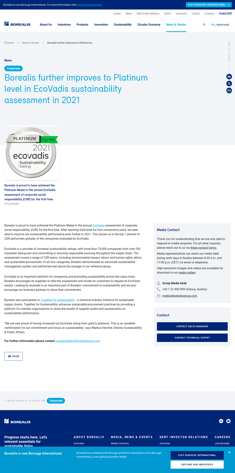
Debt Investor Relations (184, 427)
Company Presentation (173, 438)
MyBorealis (220, 24)
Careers (223, 427)
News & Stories (31, 33)
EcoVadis (99, 216)
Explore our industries (197, 464)
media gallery (187, 263)
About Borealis (89, 427)
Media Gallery (118, 438)
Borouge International (89, 4)
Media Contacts (120, 433)
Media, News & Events (132, 427)
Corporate (13, 59)
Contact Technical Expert (192, 328)
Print (14, 346)
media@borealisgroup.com (179, 286)
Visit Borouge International (197, 455)
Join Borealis (222, 433)
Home (9, 33)
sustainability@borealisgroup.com (78, 331)
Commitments (82, 443)
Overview (79, 433)
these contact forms (203, 238)
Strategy (78, 438)
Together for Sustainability (58, 290)
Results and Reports (171, 443)
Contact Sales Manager (192, 317)
